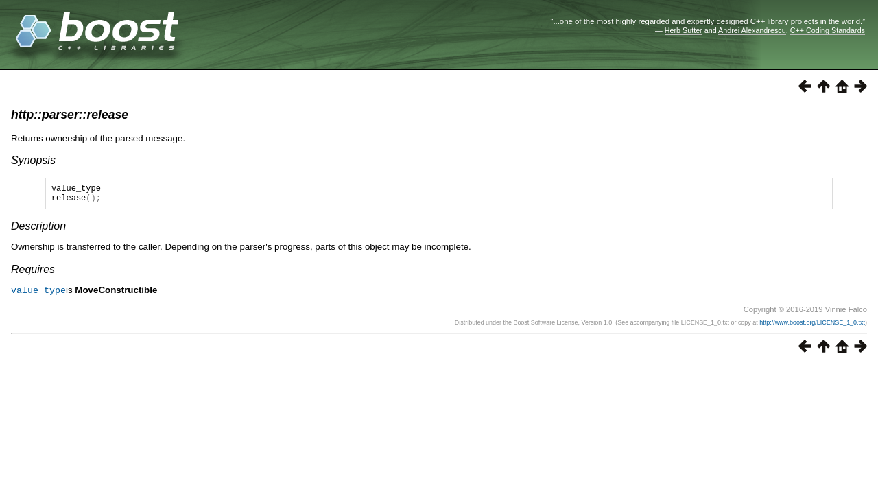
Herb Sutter (683, 30)
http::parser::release (69, 114)
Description (38, 230)
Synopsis (33, 160)
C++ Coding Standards (827, 30)
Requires (33, 273)
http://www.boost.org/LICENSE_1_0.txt (812, 325)
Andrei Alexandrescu (752, 30)
